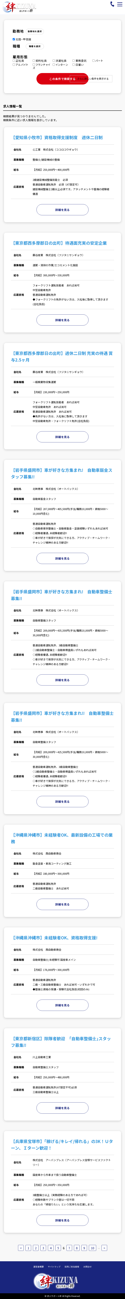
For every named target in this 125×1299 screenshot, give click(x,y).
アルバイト (20, 64)
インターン (60, 64)
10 (92, 1248)
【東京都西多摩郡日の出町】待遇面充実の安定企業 (59, 243)
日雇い (78, 64)
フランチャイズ (41, 66)
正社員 (18, 60)
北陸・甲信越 (22, 39)
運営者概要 (38, 1266)
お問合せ (87, 1266)
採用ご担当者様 (72, 1266)
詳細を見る (62, 210)
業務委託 (79, 60)
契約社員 (40, 60)
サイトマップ (54, 1266)
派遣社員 (60, 60)
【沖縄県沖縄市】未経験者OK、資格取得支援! (54, 938)
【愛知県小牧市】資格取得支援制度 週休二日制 (57, 137)
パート (97, 60)
